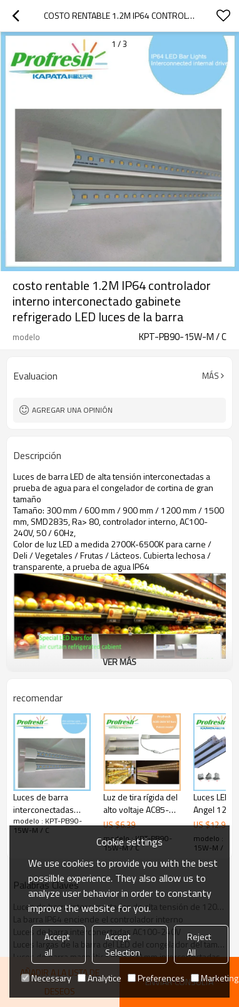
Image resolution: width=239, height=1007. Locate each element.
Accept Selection (122, 944)
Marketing (214, 977)
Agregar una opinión (72, 410)
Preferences (156, 977)
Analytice (99, 977)
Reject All (199, 944)
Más (210, 375)
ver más (119, 661)
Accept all (56, 944)
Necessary (46, 977)
